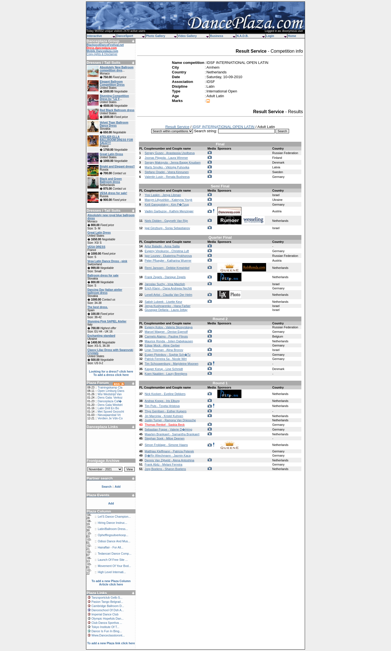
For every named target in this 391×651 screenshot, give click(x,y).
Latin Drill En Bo (108, 408)
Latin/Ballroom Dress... (113, 529)
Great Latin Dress (111, 154)
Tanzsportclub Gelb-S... (106, 597)
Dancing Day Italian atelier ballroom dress (104, 291)
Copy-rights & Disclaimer (102, 54)
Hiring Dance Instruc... (112, 522)
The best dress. (97, 307)
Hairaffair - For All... (111, 547)
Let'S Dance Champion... (114, 516)
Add (111, 503)
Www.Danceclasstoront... (108, 635)
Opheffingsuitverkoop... (113, 535)
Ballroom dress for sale (102, 275)
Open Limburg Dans (110, 390)
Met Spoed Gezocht (110, 411)
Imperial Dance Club (104, 614)
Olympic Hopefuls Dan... (107, 618)
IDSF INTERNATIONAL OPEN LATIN (223, 127)
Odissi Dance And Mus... (114, 541)
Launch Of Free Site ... (113, 559)
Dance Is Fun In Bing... (106, 631)
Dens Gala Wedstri (109, 404)
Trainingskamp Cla (109, 387)
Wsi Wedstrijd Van (109, 394)
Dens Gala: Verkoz (109, 397)
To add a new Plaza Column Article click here (111, 582)
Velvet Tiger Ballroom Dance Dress (114, 124)
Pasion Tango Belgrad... (107, 601)
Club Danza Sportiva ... (106, 622)
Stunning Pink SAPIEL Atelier (106, 321)
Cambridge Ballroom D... (107, 606)
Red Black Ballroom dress (117, 110)
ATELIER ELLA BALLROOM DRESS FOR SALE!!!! (116, 140)
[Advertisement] (111, 441)
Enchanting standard (101, 335)
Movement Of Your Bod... (114, 566)
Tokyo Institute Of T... (105, 627)
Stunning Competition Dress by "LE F (114, 97)
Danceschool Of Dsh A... (107, 610)
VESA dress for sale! (113, 193)
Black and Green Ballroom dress (111, 180)
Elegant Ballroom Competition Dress (112, 83)
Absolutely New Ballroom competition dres (117, 69)
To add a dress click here (111, 374)
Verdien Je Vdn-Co (109, 418)
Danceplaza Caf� (109, 401)
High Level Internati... (112, 572)
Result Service (177, 127)
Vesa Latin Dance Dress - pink (107, 261)
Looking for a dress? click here (111, 371)
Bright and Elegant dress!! (117, 166)
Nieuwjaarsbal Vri (109, 415)
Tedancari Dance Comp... (114, 553)
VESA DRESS (96, 246)
